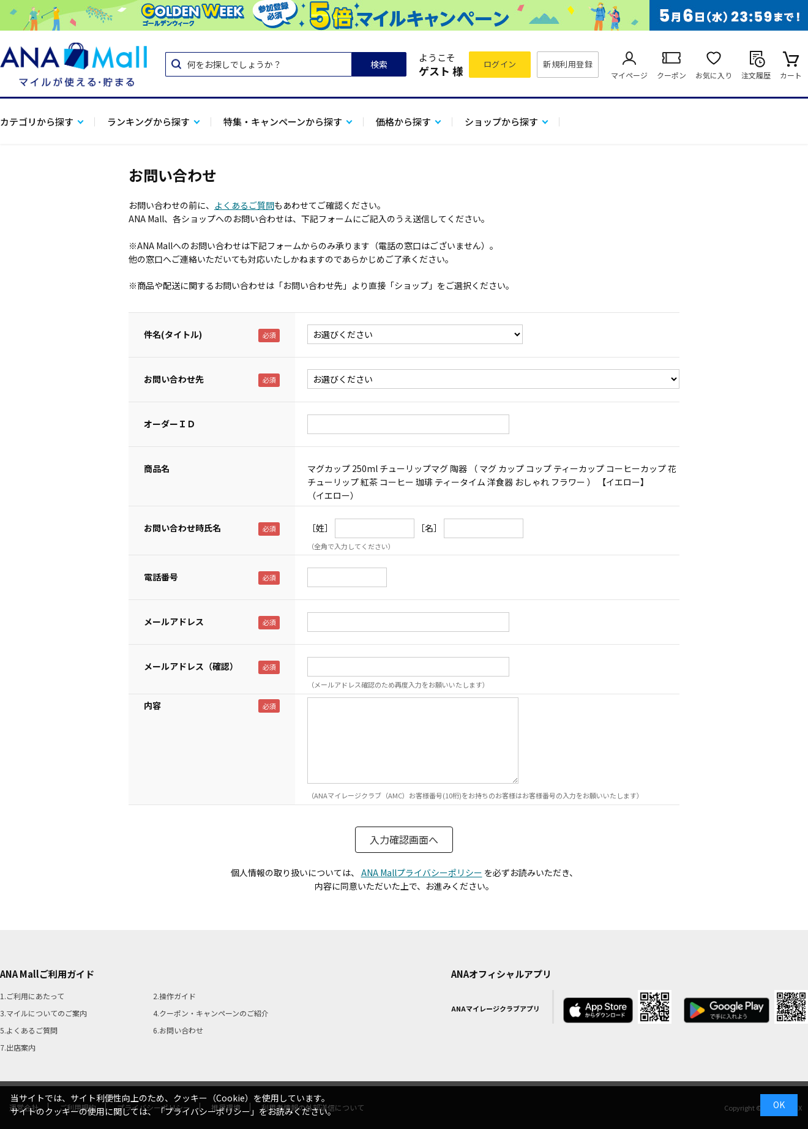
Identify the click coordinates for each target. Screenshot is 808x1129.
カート (791, 75)
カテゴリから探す (36, 121)
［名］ (429, 528)
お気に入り (713, 75)
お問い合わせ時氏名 (182, 528)
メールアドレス (174, 621)
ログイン (500, 64)
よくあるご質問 (244, 205)
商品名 (157, 468)
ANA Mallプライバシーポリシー (421, 872)
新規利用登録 (568, 64)
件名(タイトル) (173, 334)
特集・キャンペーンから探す (282, 121)
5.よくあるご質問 (29, 1030)
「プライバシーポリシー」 (207, 1111)
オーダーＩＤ (169, 424)
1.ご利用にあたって (32, 996)
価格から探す (403, 121)
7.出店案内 (18, 1047)
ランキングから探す (148, 121)
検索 (378, 64)
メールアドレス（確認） (191, 666)
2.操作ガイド (174, 996)
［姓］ (320, 528)
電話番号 (161, 577)
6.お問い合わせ (178, 1030)
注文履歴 (756, 75)
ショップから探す (501, 121)
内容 (152, 705)
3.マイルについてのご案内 (43, 1013)
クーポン (671, 75)
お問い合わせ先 (174, 379)
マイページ (629, 75)
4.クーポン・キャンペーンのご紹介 (211, 1013)
